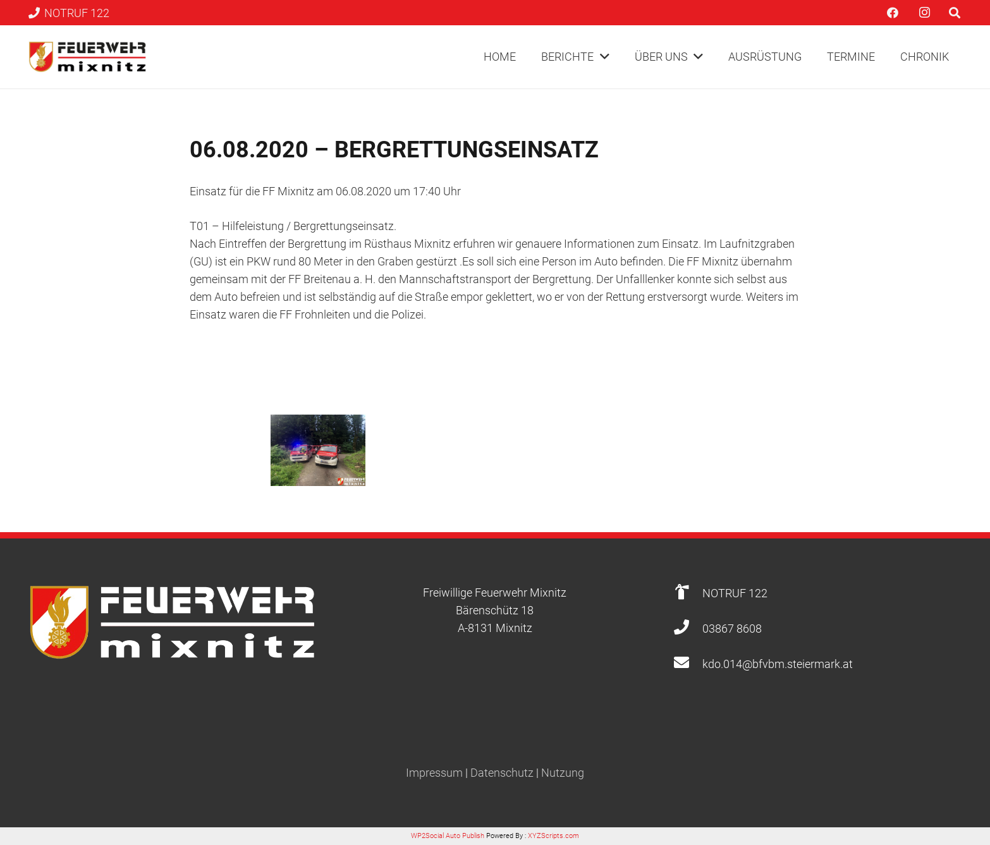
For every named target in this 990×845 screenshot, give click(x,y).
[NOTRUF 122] (687, 593)
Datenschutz (502, 772)
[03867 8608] (687, 628)
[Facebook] (892, 12)
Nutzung (562, 772)
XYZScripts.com (553, 836)
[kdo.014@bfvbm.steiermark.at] (687, 664)
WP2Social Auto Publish (447, 836)
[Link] (87, 57)
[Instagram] (924, 12)
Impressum (434, 772)
